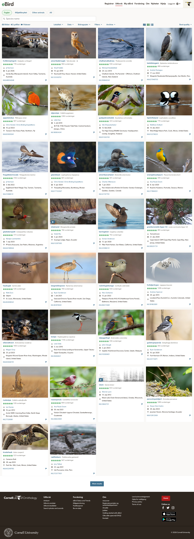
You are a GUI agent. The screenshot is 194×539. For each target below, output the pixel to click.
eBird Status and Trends (81, 501)
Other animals (38, 13)
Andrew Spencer (156, 292)
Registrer (109, 4)
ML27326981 (8, 419)
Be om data (77, 508)
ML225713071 (152, 359)
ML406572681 (104, 305)
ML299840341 (104, 80)
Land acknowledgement (141, 497)
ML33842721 (104, 404)
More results (97, 484)
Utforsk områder (50, 503)
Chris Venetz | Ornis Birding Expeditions (20, 125)
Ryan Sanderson (60, 293)
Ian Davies (10, 407)
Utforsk (118, 4)
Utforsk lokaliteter (50, 506)
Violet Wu (57, 234)
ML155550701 (56, 77)
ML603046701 (8, 362)
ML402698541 (8, 302)
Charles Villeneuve (108, 182)
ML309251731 (152, 246)
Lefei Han (57, 120)
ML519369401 (104, 354)
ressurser (106, 501)
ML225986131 (104, 248)
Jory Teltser (58, 464)
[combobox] (51, 18)
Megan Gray (10, 350)
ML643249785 (8, 469)
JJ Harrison (10, 68)
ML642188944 (8, 248)
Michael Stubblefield (109, 68)
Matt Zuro (9, 293)
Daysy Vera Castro (156, 406)
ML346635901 (56, 419)
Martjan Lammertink (13, 239)
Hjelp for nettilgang (139, 499)
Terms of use (136, 504)
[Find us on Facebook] (163, 507)
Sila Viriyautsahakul (109, 125)
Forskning (139, 4)
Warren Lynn (106, 392)
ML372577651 (56, 473)
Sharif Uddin (58, 68)
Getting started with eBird (112, 513)
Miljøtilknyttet (21, 13)
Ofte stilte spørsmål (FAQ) (112, 516)
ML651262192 (104, 137)
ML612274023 (152, 134)
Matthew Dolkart (156, 125)
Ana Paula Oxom (156, 182)
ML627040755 (152, 79)
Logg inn (171, 4)
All (51, 13)
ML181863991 (152, 304)
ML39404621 (56, 356)
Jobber (105, 510)
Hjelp (163, 4)
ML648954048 (8, 80)
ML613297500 (56, 243)
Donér (165, 498)
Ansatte (105, 508)
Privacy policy (137, 502)
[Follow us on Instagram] (172, 507)
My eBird (128, 4)
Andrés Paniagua (156, 70)
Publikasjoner (78, 506)
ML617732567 (56, 191)
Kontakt (105, 518)
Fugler (7, 13)
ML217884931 (152, 191)
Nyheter (155, 4)
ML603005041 (8, 134)
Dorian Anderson (108, 239)
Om (147, 4)
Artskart (46, 501)
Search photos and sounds (53, 508)
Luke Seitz (57, 344)
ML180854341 (56, 132)
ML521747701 (104, 194)
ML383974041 (56, 305)
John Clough (106, 345)
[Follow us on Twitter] (168, 507)
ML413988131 (8, 194)
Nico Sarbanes (107, 293)
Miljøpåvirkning (79, 503)
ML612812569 (152, 415)
